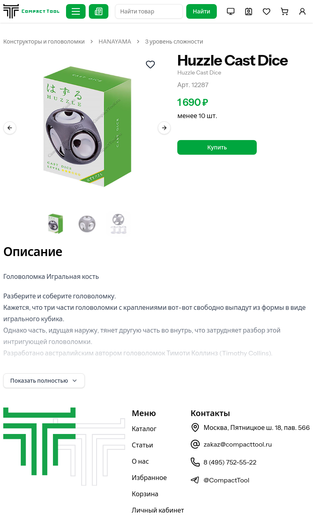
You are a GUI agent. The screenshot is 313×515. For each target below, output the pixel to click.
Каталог (144, 407)
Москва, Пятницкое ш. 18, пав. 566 (250, 406)
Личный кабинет (158, 489)
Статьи (142, 424)
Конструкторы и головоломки (44, 41)
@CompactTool (219, 459)
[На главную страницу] (31, 11)
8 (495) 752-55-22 (223, 441)
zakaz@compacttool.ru (231, 423)
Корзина (145, 473)
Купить (217, 147)
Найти (201, 11)
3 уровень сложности (174, 41)
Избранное (149, 456)
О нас (140, 440)
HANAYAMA (115, 41)
